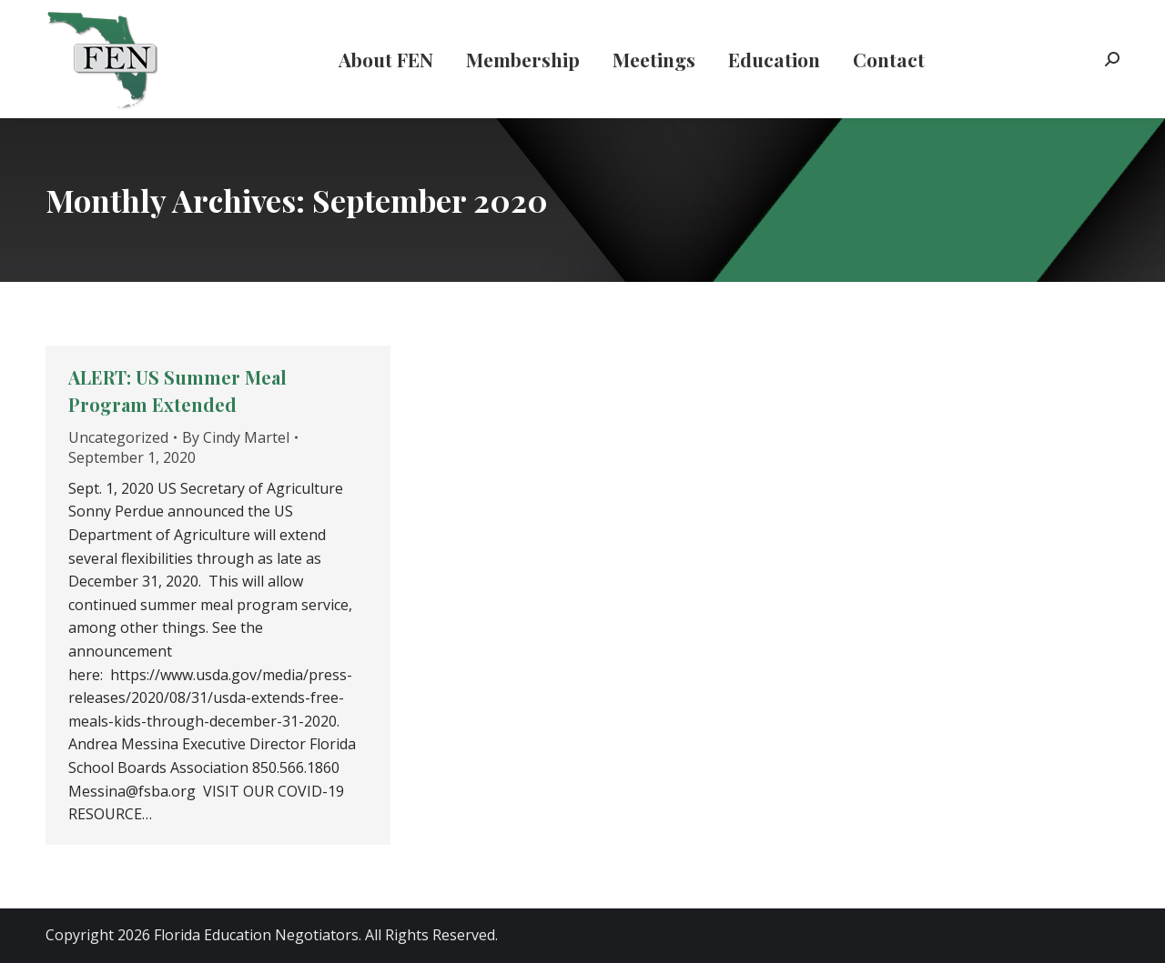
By (235, 437)
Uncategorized (118, 437)
